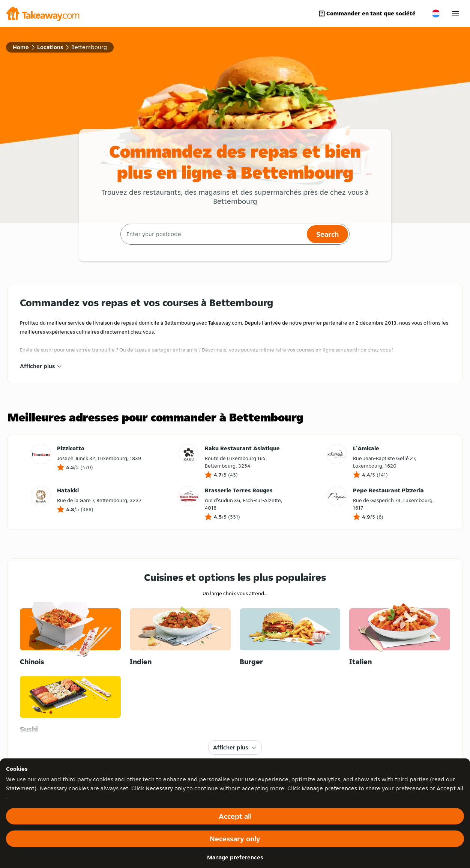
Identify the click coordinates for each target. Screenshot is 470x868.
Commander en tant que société (367, 13)
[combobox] (212, 234)
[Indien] (180, 637)
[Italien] (399, 637)
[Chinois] (70, 637)
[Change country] (436, 13)
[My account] (455, 13)
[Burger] (290, 637)
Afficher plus (41, 366)
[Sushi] (70, 705)
